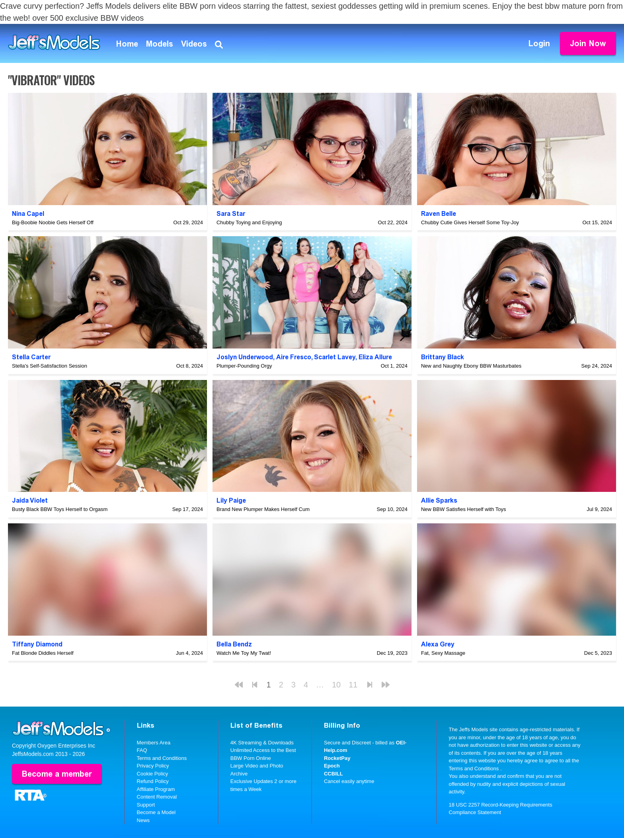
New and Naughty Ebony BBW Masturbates (471, 366)
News (143, 820)
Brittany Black (442, 357)
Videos (194, 44)
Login (539, 43)
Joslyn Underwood (244, 357)
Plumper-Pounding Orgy (244, 366)
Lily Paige (231, 500)
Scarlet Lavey (334, 357)
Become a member (57, 774)
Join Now (588, 43)
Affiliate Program (156, 789)
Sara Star (230, 213)
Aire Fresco (293, 357)
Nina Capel (28, 213)
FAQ (142, 750)
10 (336, 684)
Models (159, 44)
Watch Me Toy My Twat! (243, 653)
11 (353, 684)
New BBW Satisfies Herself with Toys (463, 509)
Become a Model (156, 812)
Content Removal (157, 797)
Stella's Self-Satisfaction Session (49, 366)
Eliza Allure (375, 357)
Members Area (154, 743)
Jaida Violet (30, 500)
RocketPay (337, 758)
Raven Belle (438, 213)
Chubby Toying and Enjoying (249, 222)
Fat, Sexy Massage (443, 653)
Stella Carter (31, 357)
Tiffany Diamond (37, 644)
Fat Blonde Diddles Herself (43, 653)
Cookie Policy (152, 774)
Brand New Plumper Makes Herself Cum (263, 509)
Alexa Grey (437, 644)
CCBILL (333, 774)
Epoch (332, 766)
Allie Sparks (439, 500)
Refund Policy (153, 781)
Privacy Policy (153, 766)
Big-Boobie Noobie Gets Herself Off (53, 222)
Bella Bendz (234, 644)
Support (146, 805)
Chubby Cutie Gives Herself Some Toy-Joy (470, 222)
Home (127, 44)
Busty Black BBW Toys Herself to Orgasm (59, 509)
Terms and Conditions (162, 758)
